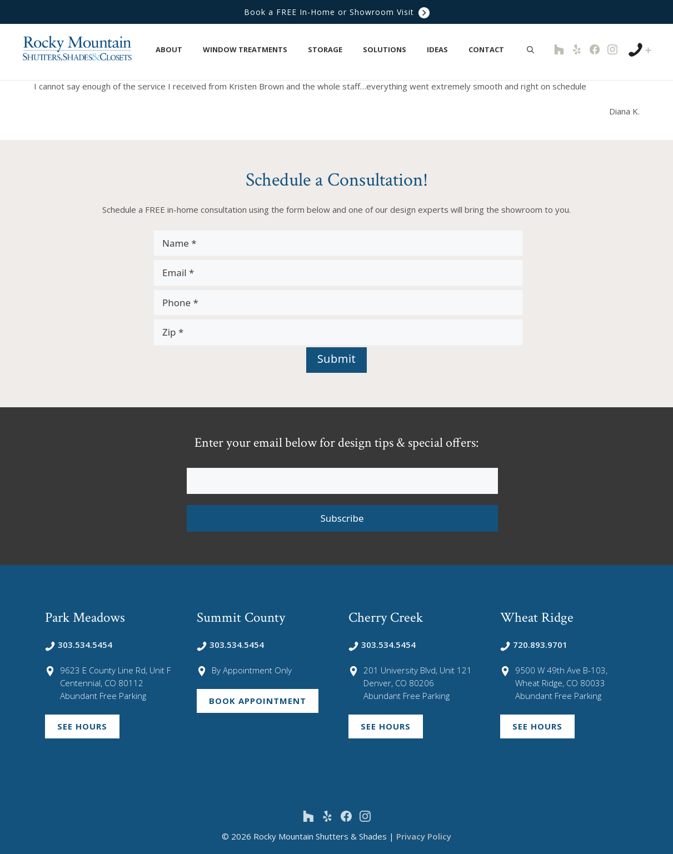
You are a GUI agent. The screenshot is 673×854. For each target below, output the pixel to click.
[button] (188, 49)
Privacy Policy (423, 836)
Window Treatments (251, 49)
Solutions (390, 49)
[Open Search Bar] (530, 49)
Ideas (443, 49)
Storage (331, 49)
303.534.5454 (78, 644)
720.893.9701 (533, 644)
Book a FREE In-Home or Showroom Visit (337, 12)
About (175, 49)
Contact (492, 49)
